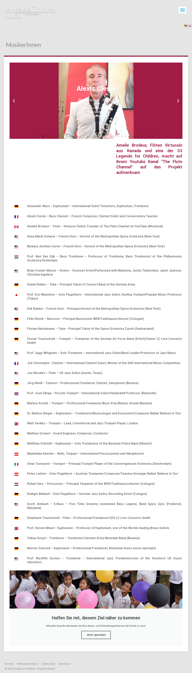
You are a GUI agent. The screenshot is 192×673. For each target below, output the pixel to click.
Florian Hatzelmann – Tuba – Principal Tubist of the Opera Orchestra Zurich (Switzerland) (90, 328)
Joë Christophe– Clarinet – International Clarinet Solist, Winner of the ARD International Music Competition (103, 363)
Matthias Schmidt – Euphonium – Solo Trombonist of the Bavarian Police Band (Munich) (89, 443)
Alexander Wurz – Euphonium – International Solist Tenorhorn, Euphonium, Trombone (87, 206)
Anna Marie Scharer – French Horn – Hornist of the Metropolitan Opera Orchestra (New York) (93, 236)
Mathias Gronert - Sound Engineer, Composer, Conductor (67, 433)
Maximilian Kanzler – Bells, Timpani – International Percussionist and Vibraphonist (85, 453)
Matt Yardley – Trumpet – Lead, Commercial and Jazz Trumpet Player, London (82, 423)
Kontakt (9, 663)
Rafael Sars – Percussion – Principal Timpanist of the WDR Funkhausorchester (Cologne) (91, 484)
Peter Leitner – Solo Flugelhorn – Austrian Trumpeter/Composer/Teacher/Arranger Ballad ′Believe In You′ (102, 473)
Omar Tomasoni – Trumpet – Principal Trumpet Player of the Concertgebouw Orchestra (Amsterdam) (99, 464)
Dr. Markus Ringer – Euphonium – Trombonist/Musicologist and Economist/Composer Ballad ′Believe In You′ (104, 413)
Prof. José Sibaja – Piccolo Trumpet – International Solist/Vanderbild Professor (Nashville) (92, 393)
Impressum (64, 663)
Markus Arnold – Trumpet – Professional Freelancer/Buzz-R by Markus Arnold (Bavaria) (89, 403)
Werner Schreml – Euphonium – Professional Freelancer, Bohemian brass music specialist (91, 548)
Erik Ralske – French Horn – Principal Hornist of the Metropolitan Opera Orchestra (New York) (94, 308)
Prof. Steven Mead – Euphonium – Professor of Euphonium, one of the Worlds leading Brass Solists (98, 528)
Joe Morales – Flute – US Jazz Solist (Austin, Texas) (64, 373)
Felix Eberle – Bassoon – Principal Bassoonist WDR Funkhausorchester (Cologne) (85, 319)
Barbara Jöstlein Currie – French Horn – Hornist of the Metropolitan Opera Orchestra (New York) (96, 246)
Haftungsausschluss (27, 663)
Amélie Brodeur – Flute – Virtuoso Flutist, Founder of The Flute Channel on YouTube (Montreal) (95, 226)
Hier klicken (96, 112)
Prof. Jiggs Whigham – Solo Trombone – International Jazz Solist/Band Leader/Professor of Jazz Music (101, 353)
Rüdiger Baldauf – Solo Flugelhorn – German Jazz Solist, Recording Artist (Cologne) (87, 494)
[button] (39, 136)
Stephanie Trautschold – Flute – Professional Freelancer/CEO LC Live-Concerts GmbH (88, 518)
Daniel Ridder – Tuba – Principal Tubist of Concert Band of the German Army (81, 284)
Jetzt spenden (96, 635)
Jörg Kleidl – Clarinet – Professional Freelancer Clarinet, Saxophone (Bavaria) (83, 383)
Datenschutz (48, 663)
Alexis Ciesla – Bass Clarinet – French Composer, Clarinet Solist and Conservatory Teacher (92, 216)
